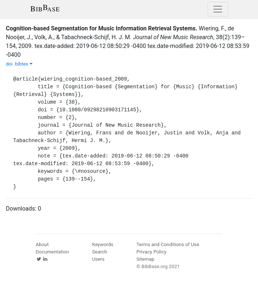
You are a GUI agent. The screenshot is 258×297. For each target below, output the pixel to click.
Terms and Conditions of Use (168, 244)
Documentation (52, 252)
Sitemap (145, 259)
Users (98, 259)
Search (99, 252)
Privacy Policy (152, 252)
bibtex (24, 64)
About (42, 244)
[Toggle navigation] (217, 9)
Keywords (102, 244)
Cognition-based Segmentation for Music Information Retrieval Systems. (101, 28)
